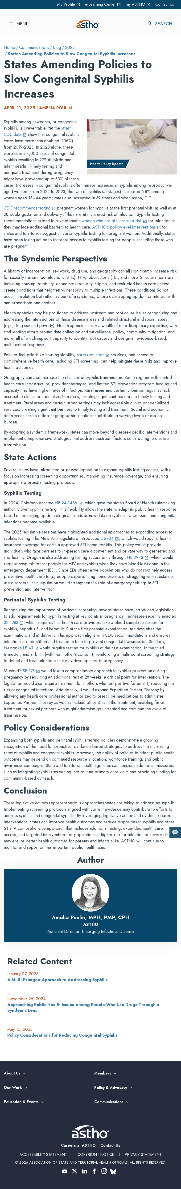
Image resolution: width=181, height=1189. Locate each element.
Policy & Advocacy (110, 1087)
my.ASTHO (137, 4)
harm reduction (93, 355)
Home (9, 47)
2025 (70, 47)
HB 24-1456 (68, 503)
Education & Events (21, 1102)
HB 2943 (137, 557)
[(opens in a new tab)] (64, 1171)
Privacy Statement (143, 1154)
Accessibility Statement (43, 1154)
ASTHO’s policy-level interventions (126, 227)
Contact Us (164, 4)
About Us (12, 1073)
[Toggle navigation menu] (16, 24)
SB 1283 (14, 623)
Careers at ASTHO (78, 1145)
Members (102, 1073)
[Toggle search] (162, 24)
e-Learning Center (100, 4)
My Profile (64, 4)
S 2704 (109, 538)
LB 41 (30, 648)
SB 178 (31, 671)
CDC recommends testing (30, 208)
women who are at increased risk (114, 221)
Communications (34, 47)
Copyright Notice (96, 1154)
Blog (57, 47)
